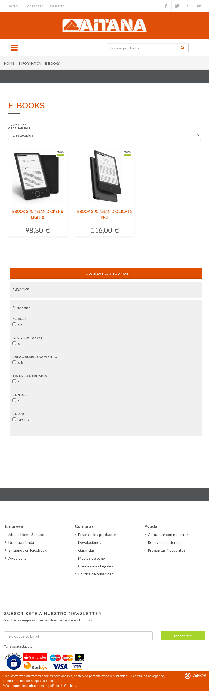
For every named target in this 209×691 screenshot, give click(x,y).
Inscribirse (183, 635)
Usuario (57, 6)
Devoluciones (89, 542)
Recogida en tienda (164, 542)
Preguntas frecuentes (167, 550)
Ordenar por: (20, 128)
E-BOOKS (52, 63)
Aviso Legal (17, 558)
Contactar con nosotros (168, 534)
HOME (9, 63)
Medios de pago (91, 558)
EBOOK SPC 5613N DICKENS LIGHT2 (37, 214)
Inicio (12, 6)
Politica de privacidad (96, 574)
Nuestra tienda (21, 542)
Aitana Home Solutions (27, 534)
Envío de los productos (97, 534)
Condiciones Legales (95, 566)
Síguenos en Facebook (27, 550)
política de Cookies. (62, 686)
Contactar (33, 6)
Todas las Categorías (106, 274)
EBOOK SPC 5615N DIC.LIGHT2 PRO (104, 214)
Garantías (86, 550)
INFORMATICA (30, 63)
